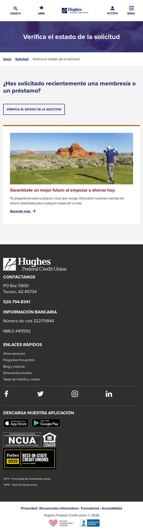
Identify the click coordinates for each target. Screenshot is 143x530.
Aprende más (23, 211)
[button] (15, 10)
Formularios (90, 508)
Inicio (7, 59)
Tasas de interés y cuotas (21, 379)
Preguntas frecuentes (19, 360)
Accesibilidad (112, 508)
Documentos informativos (59, 508)
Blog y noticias (14, 366)
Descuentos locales (17, 372)
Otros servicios (14, 353)
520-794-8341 (16, 302)
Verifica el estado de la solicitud (36, 111)
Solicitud (21, 59)
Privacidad (29, 508)
